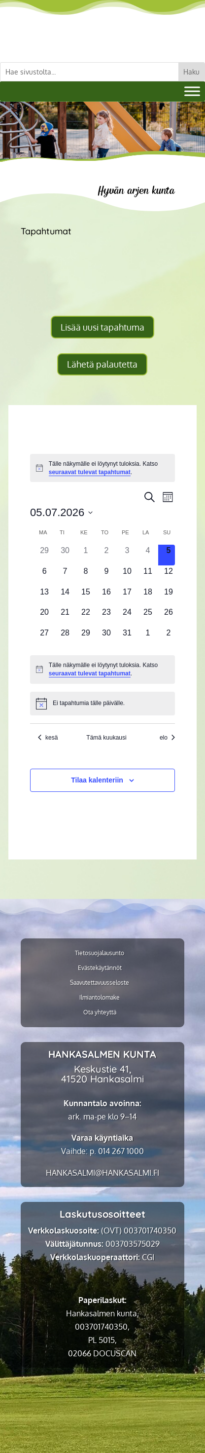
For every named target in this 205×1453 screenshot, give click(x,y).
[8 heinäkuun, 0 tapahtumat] (85, 575)
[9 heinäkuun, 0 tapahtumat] (106, 575)
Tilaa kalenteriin (97, 780)
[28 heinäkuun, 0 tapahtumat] (65, 637)
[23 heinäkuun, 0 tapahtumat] (106, 616)
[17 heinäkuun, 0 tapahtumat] (127, 596)
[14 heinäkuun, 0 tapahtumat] (65, 596)
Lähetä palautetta (102, 364)
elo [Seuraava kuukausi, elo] (167, 737)
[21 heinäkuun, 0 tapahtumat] (65, 616)
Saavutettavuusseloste (99, 982)
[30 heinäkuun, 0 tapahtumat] (106, 637)
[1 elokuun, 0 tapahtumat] (147, 637)
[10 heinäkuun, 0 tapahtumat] (127, 575)
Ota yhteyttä (99, 1012)
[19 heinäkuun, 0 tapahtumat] (168, 596)
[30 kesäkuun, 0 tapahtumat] (65, 555)
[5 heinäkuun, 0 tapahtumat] (168, 555)
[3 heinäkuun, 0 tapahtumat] (127, 555)
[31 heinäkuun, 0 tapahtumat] (127, 637)
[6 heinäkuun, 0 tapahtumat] (44, 575)
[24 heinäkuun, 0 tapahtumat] (127, 616)
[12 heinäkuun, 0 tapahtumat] (168, 575)
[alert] (102, 468)
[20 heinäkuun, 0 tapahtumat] (44, 616)
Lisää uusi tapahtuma (102, 327)
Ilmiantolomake (99, 997)
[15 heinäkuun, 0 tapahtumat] (85, 596)
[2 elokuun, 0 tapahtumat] (168, 637)
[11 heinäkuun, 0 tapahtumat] (147, 575)
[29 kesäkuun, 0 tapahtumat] (44, 555)
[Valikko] (192, 91)
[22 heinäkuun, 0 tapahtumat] (85, 616)
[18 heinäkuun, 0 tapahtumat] (147, 596)
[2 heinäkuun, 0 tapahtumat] (106, 555)
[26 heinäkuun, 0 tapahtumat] (168, 616)
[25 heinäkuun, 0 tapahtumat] (147, 616)
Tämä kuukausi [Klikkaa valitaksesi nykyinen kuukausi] (106, 737)
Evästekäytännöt (100, 968)
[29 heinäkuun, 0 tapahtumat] (85, 637)
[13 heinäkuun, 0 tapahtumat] (44, 596)
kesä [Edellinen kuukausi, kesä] (48, 737)
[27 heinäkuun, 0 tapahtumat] (44, 637)
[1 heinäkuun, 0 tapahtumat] (85, 555)
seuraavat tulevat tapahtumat (90, 472)
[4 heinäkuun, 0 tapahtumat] (147, 555)
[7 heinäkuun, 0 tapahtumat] (65, 575)
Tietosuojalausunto (99, 953)
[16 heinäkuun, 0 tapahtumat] (106, 596)
